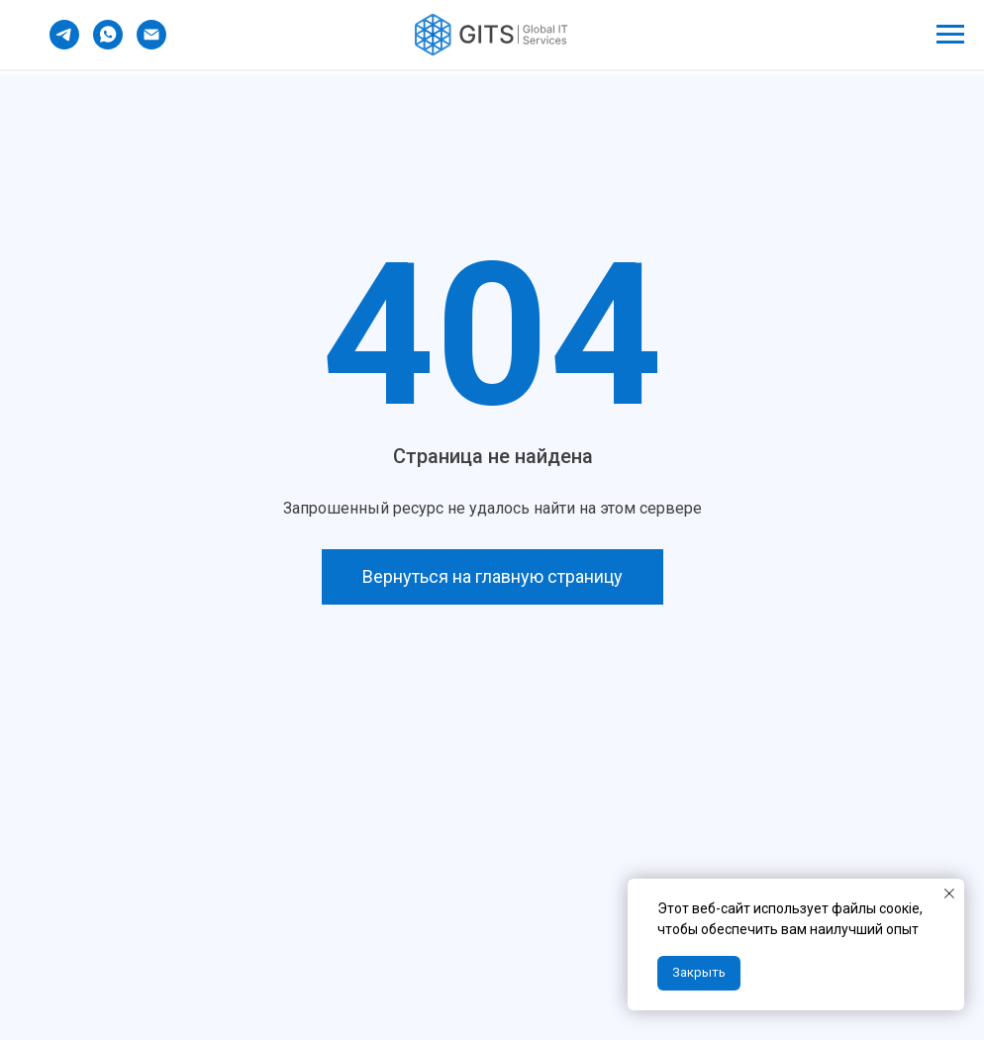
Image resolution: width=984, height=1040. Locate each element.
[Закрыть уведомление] (949, 893)
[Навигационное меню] (950, 35)
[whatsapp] (108, 44)
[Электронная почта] (151, 44)
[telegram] (64, 44)
